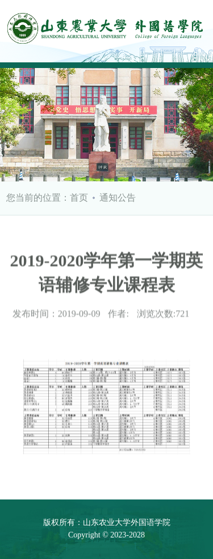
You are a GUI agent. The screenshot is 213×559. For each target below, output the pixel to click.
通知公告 (117, 197)
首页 (79, 197)
